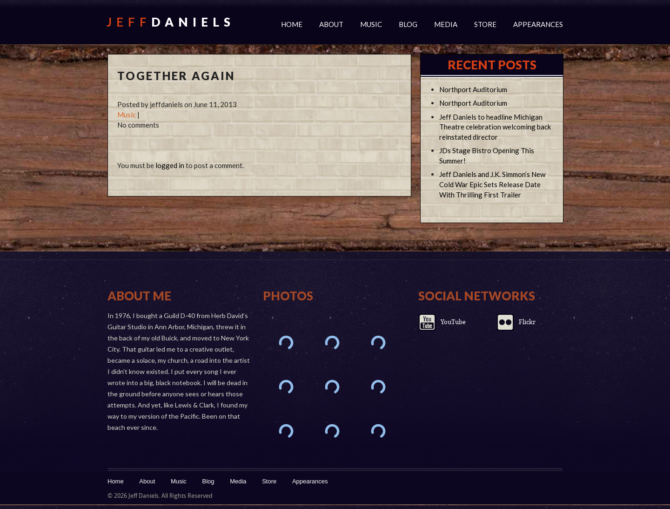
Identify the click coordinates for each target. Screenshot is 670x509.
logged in (169, 165)
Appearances (538, 24)
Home (291, 24)
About (331, 24)
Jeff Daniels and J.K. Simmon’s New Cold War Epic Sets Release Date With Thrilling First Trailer (492, 184)
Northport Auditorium (473, 89)
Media (445, 24)
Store (485, 24)
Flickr (527, 322)
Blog (408, 24)
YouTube (453, 322)
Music (371, 24)
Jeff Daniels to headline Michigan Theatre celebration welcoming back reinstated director (495, 127)
